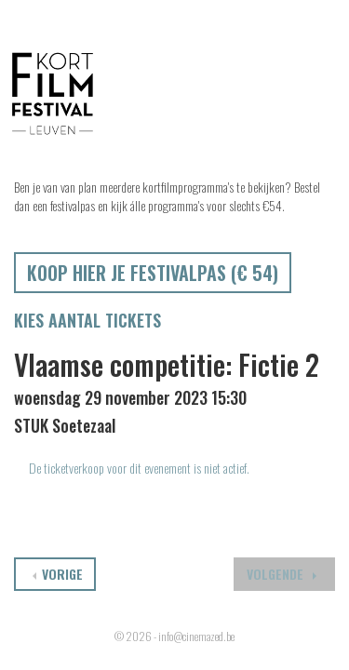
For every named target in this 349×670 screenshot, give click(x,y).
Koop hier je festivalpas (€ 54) (152, 273)
